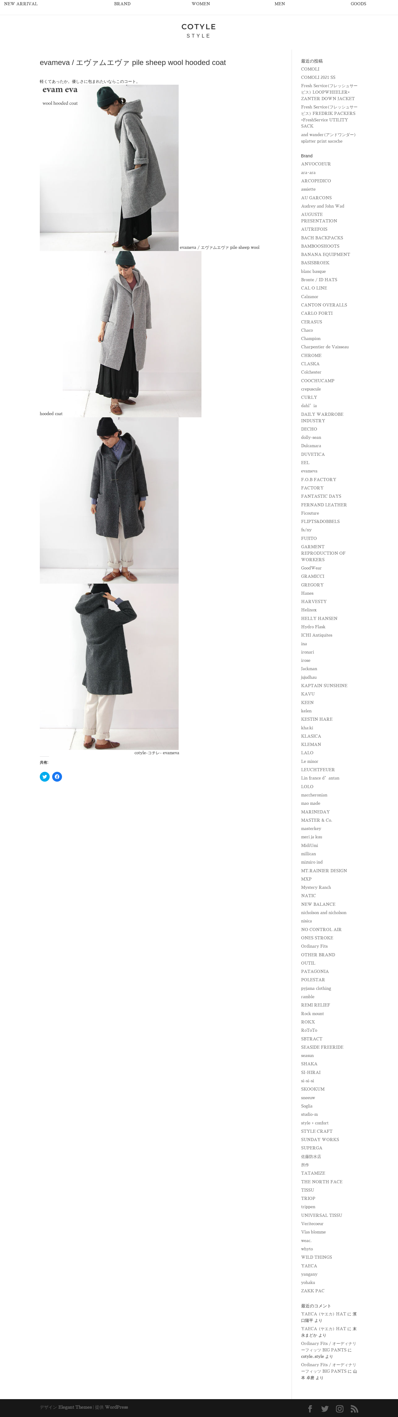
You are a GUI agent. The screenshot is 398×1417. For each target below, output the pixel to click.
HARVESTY (314, 602)
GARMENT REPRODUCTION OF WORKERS (323, 553)
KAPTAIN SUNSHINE (324, 686)
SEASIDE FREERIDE (322, 1047)
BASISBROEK (315, 263)
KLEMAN (311, 745)
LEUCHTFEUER (318, 770)
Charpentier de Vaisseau (325, 347)
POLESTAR (313, 980)
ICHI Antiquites (316, 635)
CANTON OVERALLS (324, 305)
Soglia (307, 1106)
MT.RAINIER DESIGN (324, 871)
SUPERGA (311, 1148)
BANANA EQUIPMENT (325, 255)
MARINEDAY (315, 812)
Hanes (307, 593)
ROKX (308, 1022)
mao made (310, 803)
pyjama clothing (316, 988)
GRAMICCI (312, 576)
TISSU (307, 1190)
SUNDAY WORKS (320, 1140)
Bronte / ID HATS (319, 280)
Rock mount (312, 1014)
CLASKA (310, 364)
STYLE (199, 35)
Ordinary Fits (314, 946)
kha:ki (307, 728)
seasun (307, 1056)
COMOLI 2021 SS (318, 77)
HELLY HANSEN (319, 619)
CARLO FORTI (317, 313)
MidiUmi (309, 846)
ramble (307, 997)
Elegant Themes (75, 1407)
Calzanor (309, 297)
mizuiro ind (312, 862)
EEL (305, 463)
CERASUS (311, 322)
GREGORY (312, 585)
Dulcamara (311, 446)
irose (305, 660)
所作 (305, 1165)
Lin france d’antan (320, 778)
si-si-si (307, 1081)
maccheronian (314, 795)
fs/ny (306, 530)
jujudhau (309, 677)
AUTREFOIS (314, 229)
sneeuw (308, 1098)
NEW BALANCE (318, 904)
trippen (308, 1207)
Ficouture (310, 513)
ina (304, 644)
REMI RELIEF (315, 1005)
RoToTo (309, 1030)
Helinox (309, 610)
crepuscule (311, 389)
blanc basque (313, 271)
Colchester (311, 372)
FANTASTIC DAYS (321, 496)
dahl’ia (309, 406)
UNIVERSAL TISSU (321, 1215)
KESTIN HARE (317, 719)
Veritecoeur (312, 1224)
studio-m (309, 1114)
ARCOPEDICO (316, 181)
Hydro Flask (313, 627)
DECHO (309, 429)
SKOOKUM (313, 1089)
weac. (306, 1241)
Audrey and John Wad (322, 206)
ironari (307, 652)
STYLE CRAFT (317, 1131)
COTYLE (199, 26)
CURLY (309, 397)
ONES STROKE (317, 938)
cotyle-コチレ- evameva (157, 753)
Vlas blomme (313, 1232)
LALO (307, 753)
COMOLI (310, 69)
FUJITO (309, 538)
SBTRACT (311, 1039)
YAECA (309, 1266)
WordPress (116, 1407)
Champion (311, 339)
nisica (306, 921)
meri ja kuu (311, 837)
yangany (309, 1274)
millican (308, 854)
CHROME (311, 356)
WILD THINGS (316, 1257)
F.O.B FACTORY (318, 480)
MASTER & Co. (316, 820)
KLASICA (311, 736)
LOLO (307, 787)
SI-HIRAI (311, 1073)
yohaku (308, 1283)
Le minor (309, 761)
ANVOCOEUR (316, 164)
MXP (306, 879)
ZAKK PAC (313, 1291)
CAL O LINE (314, 288)
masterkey (311, 829)
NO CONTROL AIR (321, 930)
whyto (307, 1249)
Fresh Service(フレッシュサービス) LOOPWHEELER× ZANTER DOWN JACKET (329, 92)
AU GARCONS (316, 198)
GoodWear (311, 568)
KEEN (307, 703)
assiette (308, 189)
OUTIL (308, 963)
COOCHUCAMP (317, 381)
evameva (309, 471)
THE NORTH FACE (321, 1182)
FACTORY (312, 488)
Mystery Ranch (316, 887)
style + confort (315, 1123)
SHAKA (309, 1064)
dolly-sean (311, 437)
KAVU (308, 694)
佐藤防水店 (311, 1157)
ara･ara (308, 173)
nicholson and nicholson (323, 913)
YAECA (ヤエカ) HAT (323, 1314)
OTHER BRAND (318, 955)
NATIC (308, 896)
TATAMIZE (313, 1173)
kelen (306, 711)
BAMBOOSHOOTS (320, 246)
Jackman (309, 669)
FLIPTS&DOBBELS (320, 522)
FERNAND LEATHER (324, 505)
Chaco (307, 330)
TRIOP (308, 1198)
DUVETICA (313, 454)
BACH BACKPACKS (322, 238)
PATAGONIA (315, 972)
